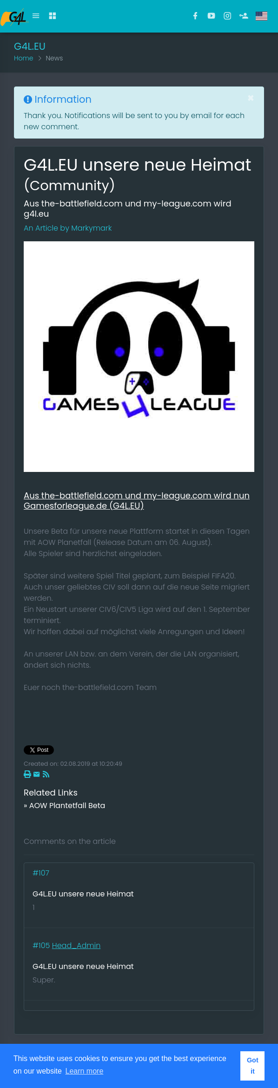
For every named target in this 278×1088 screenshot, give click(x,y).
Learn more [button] (85, 1071)
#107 (42, 873)
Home (23, 58)
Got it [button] (252, 1065)
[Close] (250, 98)
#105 (42, 945)
